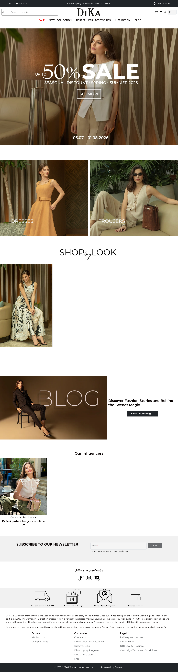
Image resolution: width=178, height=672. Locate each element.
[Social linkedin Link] (97, 578)
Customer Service (18, 3)
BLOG (137, 20)
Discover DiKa (82, 646)
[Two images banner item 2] (134, 197)
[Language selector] (172, 12)
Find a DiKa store (83, 654)
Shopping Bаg (40, 641)
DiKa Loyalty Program (86, 650)
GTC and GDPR (121, 551)
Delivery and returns (131, 637)
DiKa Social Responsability (89, 641)
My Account (38, 637)
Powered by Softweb (112, 667)
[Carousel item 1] (89, 86)
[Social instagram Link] (89, 578)
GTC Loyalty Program (132, 646)
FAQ (76, 659)
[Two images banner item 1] (44, 197)
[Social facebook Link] (81, 578)
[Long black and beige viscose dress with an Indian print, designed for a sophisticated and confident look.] (26, 310)
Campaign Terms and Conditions (138, 650)
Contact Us (80, 637)
